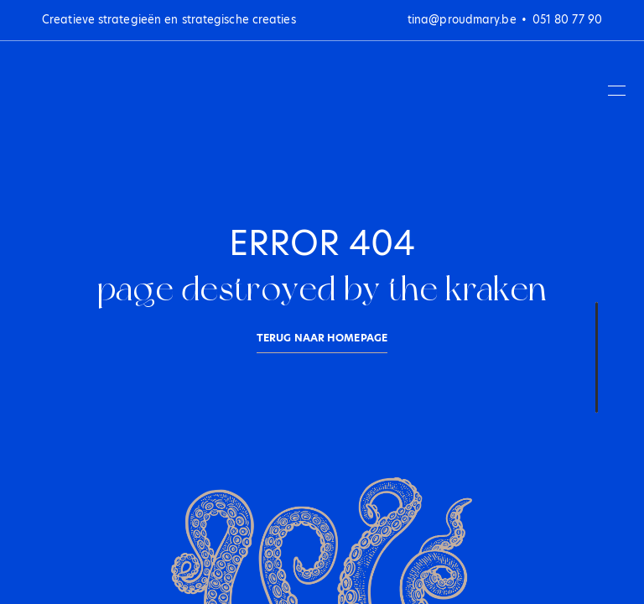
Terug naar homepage (322, 338)
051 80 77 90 (567, 19)
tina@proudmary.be (462, 19)
